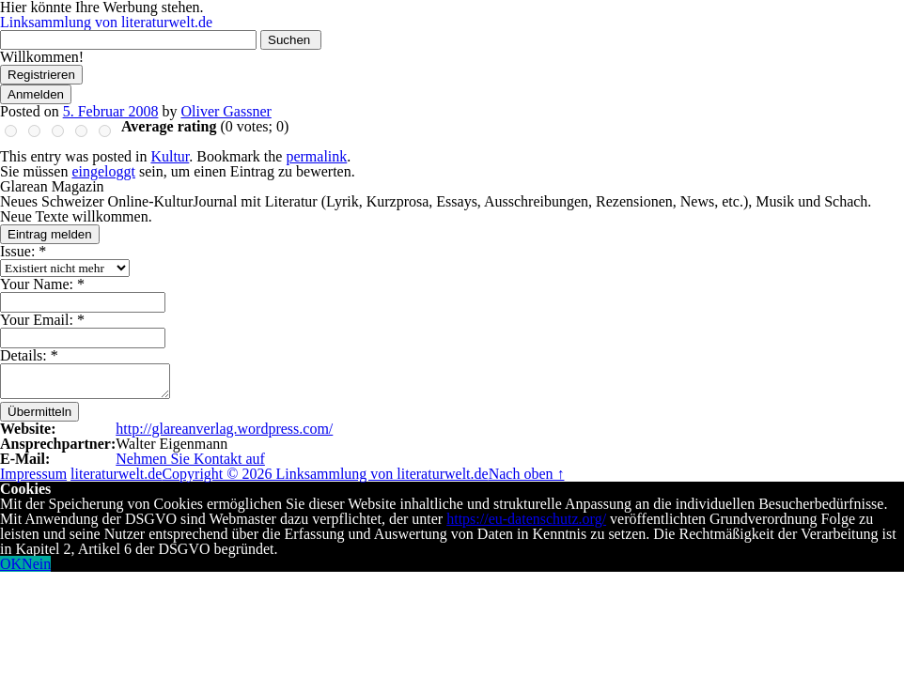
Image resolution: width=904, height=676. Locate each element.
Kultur (169, 156)
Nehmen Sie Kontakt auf (190, 459)
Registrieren (41, 75)
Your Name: (42, 284)
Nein (36, 564)
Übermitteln (39, 412)
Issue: (23, 251)
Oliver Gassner (225, 111)
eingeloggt (103, 171)
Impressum (33, 474)
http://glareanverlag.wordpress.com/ (224, 429)
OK (11, 564)
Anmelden (36, 94)
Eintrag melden (50, 234)
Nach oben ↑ (527, 474)
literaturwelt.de (116, 474)
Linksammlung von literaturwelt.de (106, 22)
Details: (29, 355)
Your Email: (42, 320)
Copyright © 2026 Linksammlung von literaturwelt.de (325, 474)
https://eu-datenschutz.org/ (526, 519)
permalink (316, 156)
